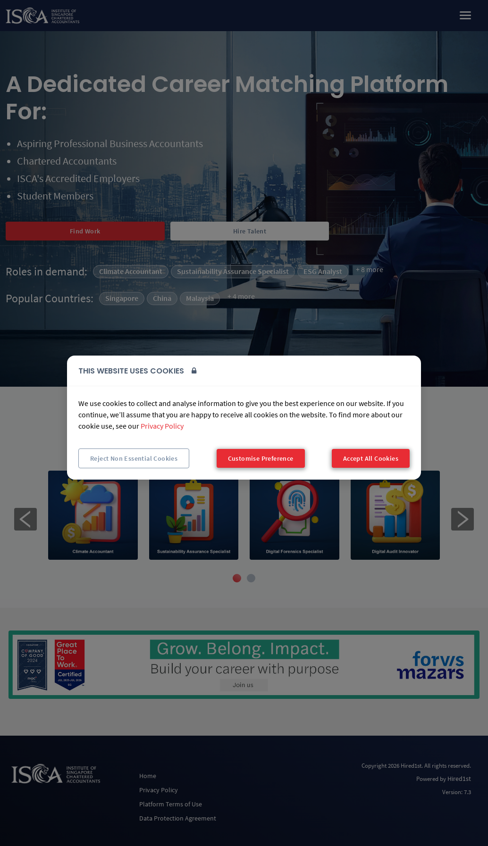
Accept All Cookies (370, 458)
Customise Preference (261, 458)
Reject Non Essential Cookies (133, 458)
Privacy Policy (162, 426)
